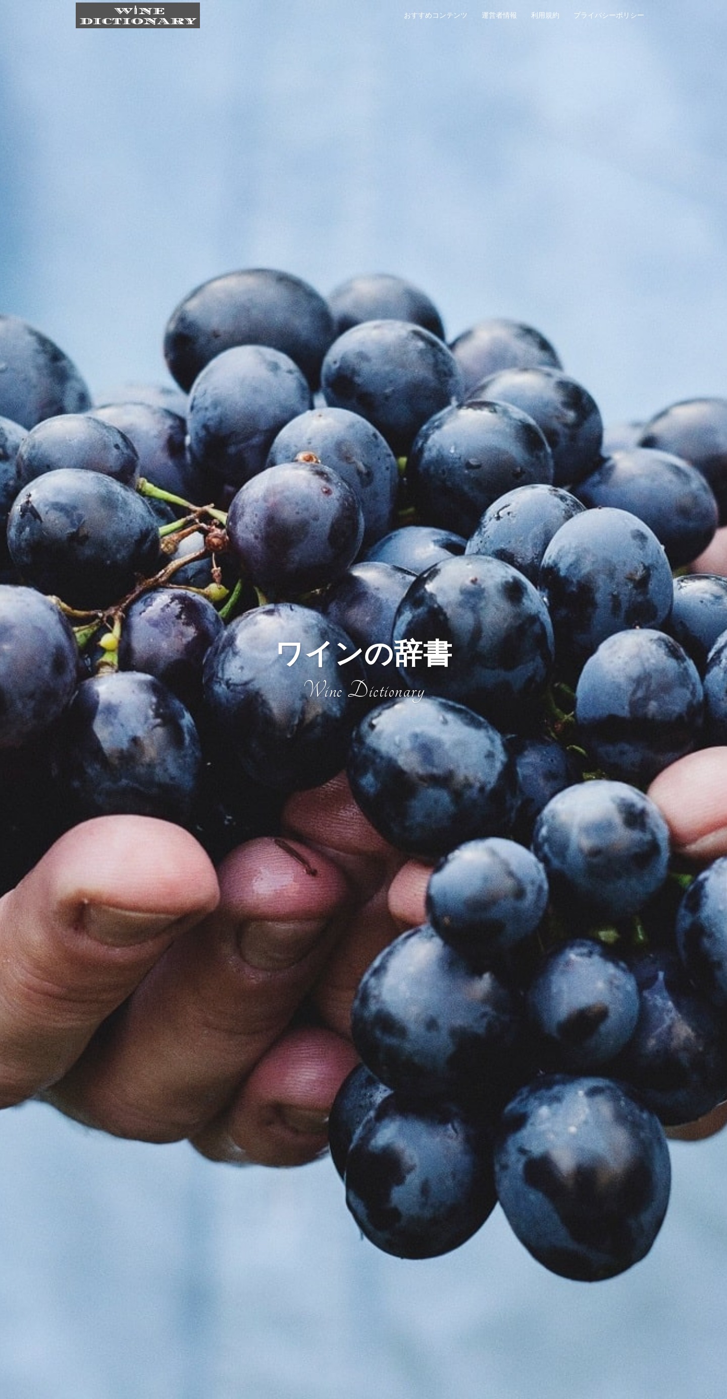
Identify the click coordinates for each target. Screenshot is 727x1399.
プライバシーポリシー (609, 15)
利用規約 (545, 15)
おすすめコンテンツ (436, 15)
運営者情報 (499, 15)
